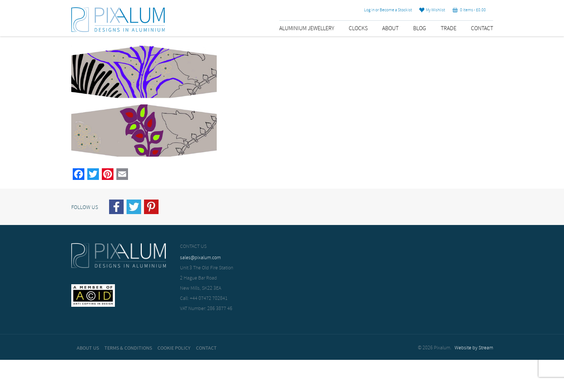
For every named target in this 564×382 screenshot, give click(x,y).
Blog (419, 28)
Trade (448, 28)
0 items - (469, 10)
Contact (482, 28)
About (390, 28)
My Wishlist (432, 10)
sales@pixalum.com (200, 257)
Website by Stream (474, 348)
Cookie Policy (174, 348)
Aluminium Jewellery (306, 28)
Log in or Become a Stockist (388, 10)
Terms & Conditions (128, 348)
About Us (88, 348)
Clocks (358, 28)
